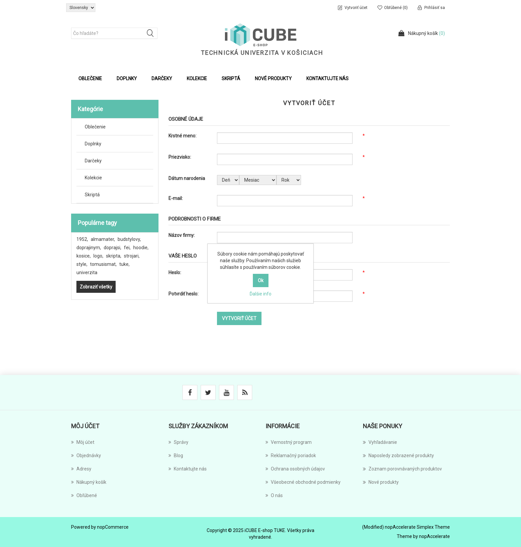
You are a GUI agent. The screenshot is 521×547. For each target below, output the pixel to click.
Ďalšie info (260, 293)
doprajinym (88, 247)
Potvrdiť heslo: (183, 293)
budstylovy (129, 239)
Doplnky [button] (127, 78)
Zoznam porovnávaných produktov (402, 468)
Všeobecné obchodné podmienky (303, 482)
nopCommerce (113, 527)
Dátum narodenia (186, 178)
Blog (175, 455)
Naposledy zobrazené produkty (398, 455)
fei (127, 247)
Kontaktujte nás (327, 78)
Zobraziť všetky (96, 286)
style (81, 264)
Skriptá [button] (231, 78)
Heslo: (174, 272)
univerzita (86, 272)
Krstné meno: (182, 135)
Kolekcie (93, 177)
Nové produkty (273, 78)
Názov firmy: (181, 235)
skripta (113, 256)
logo (98, 256)
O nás (274, 495)
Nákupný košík (88, 482)
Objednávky (86, 455)
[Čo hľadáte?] (114, 33)
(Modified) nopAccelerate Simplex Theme (406, 527)
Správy (178, 442)
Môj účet (82, 442)
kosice (83, 256)
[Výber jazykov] (80, 7)
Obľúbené (84, 495)
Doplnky (93, 143)
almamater (103, 239)
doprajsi (112, 247)
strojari (132, 256)
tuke (124, 264)
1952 (82, 239)
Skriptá (92, 194)
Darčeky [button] (162, 78)
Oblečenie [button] (90, 78)
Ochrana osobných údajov (295, 468)
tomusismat (103, 264)
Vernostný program (288, 442)
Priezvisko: (179, 157)
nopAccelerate (434, 536)
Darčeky (93, 160)
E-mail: (175, 198)
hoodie (141, 247)
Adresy (81, 468)
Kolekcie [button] (197, 78)
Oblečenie (95, 126)
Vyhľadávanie (380, 442)
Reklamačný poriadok (290, 455)
